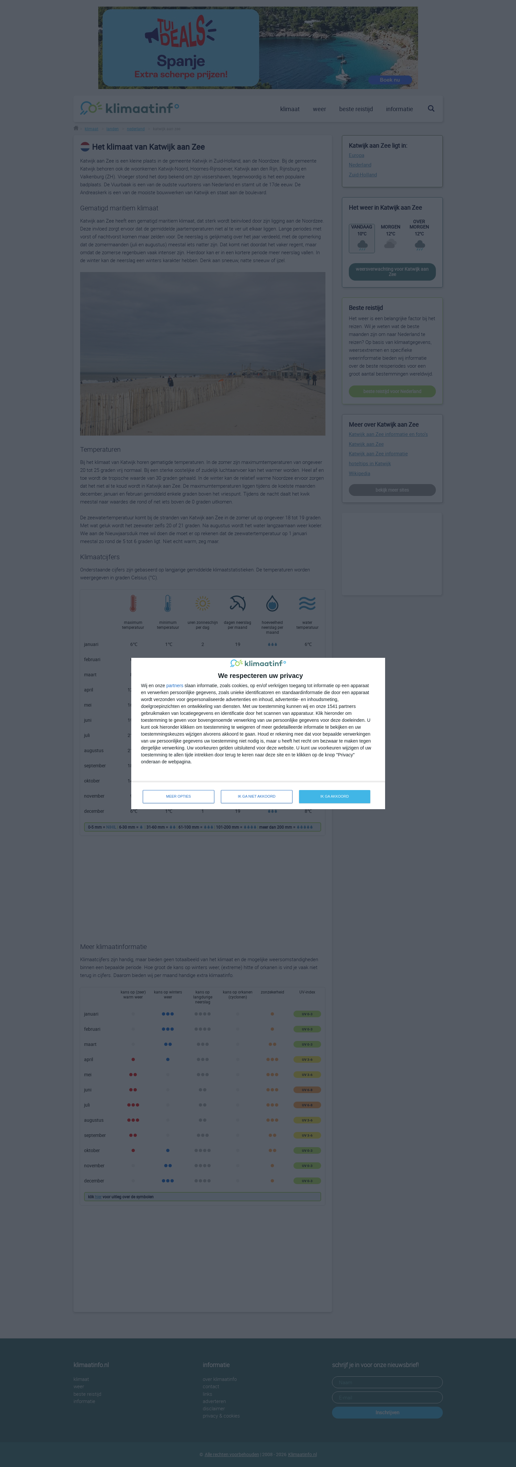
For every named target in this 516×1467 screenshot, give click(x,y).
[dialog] (258, 733)
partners (175, 685)
